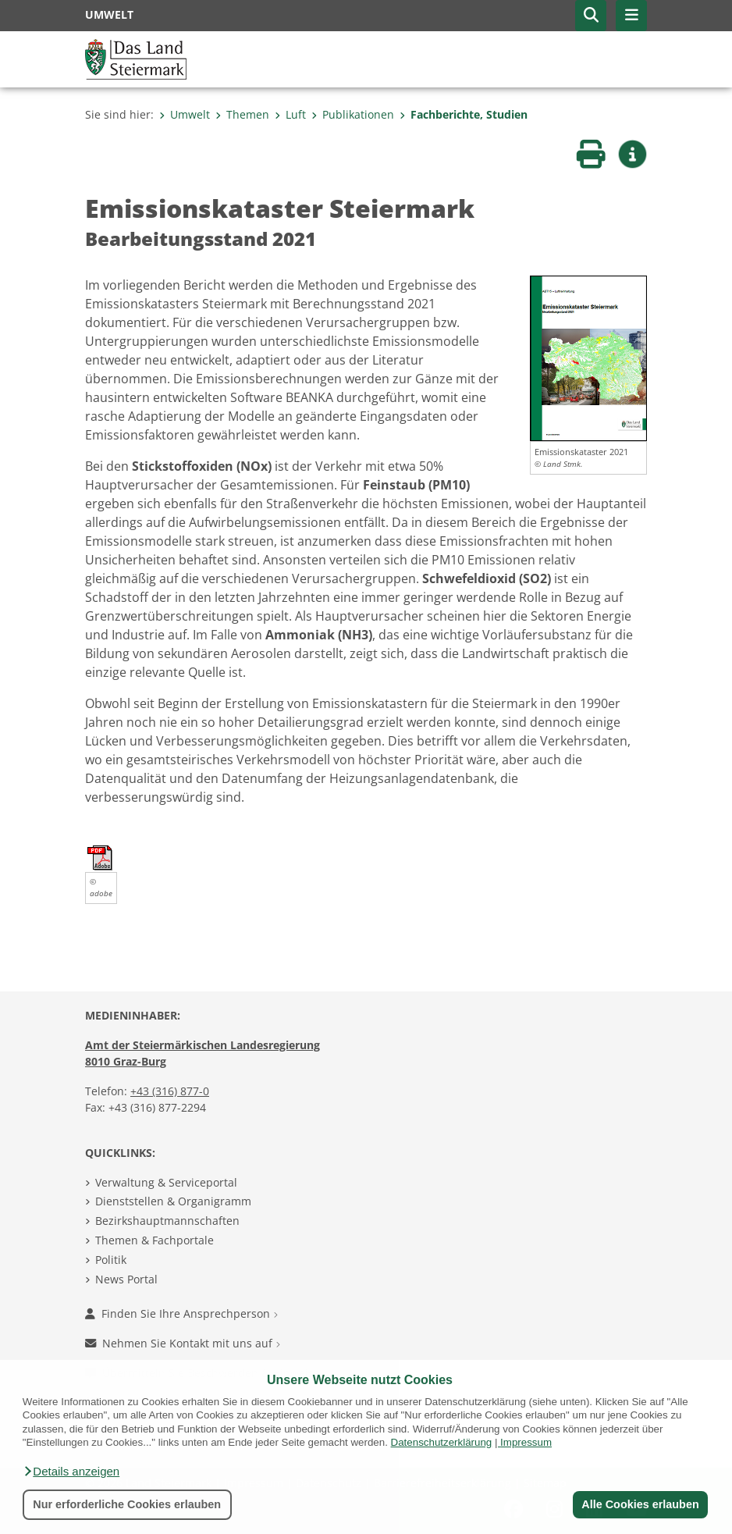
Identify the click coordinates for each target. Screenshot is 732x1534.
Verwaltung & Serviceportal (166, 1182)
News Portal (126, 1279)
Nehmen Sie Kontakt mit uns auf (182, 1343)
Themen (242, 114)
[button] (71, 1471)
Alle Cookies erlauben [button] (639, 1504)
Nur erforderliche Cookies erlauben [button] (127, 1504)
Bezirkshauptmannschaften (167, 1220)
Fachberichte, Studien (464, 114)
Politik (110, 1259)
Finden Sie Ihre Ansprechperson (181, 1313)
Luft (290, 114)
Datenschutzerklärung (441, 1442)
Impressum (526, 1442)
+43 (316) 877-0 (169, 1091)
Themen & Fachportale (154, 1240)
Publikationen (352, 114)
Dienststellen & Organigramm (173, 1201)
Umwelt (184, 114)
